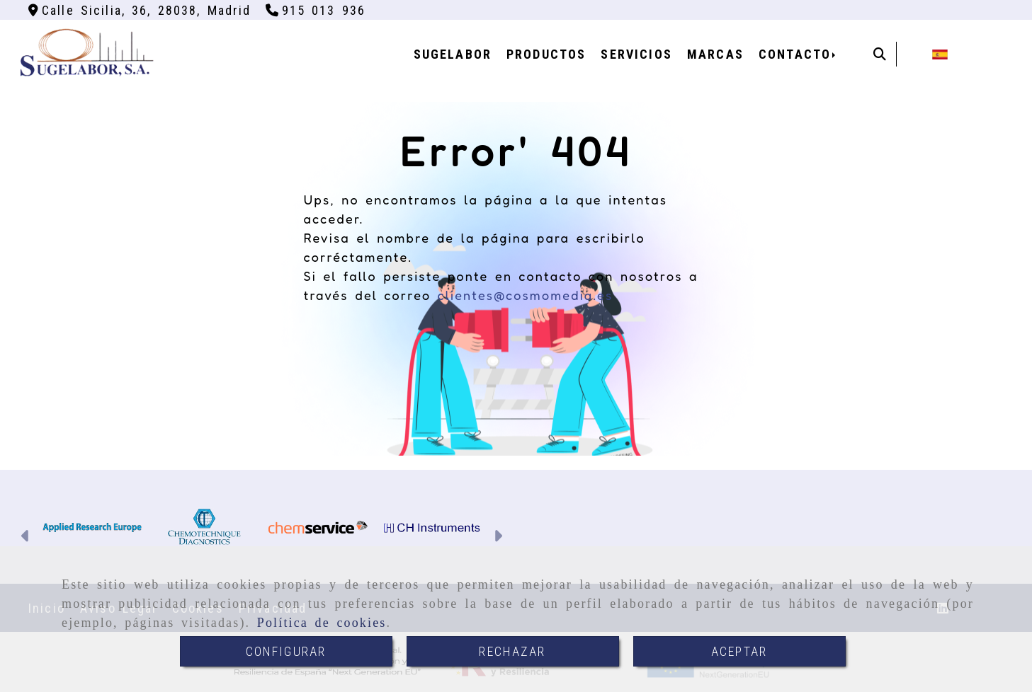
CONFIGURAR (286, 651)
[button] (25, 537)
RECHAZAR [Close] (512, 651)
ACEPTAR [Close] (739, 651)
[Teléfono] (316, 10)
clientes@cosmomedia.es (525, 295)
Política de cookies (322, 623)
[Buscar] (880, 54)
